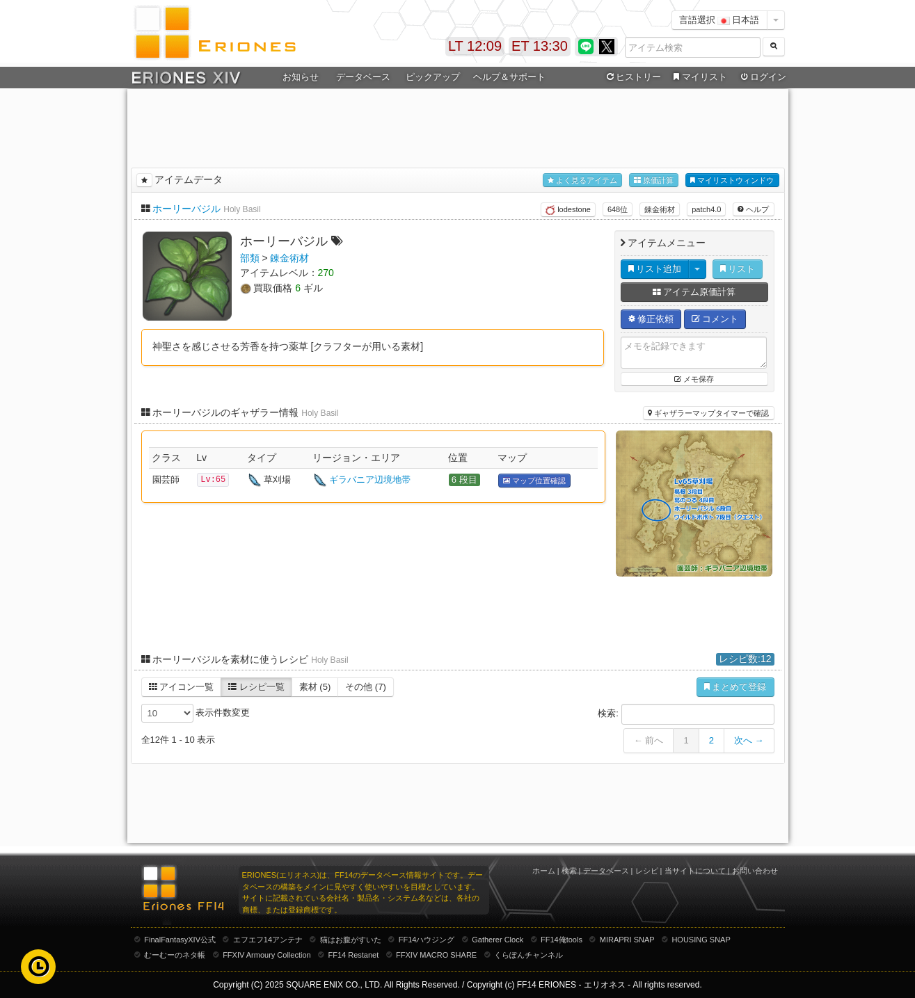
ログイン (762, 77)
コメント (715, 319)
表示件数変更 (195, 713)
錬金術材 (659, 209)
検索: (686, 714)
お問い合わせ (755, 871)
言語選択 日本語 (719, 20)
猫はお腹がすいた (350, 939)
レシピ (646, 871)
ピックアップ (433, 77)
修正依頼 (651, 319)
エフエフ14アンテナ (268, 939)
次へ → (749, 740)
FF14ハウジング (427, 939)
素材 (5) (315, 687)
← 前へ (649, 740)
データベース (363, 77)
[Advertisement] (458, 126)
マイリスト (699, 77)
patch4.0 (706, 209)
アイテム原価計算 (694, 292)
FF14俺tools (561, 939)
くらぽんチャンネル (528, 955)
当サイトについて (695, 871)
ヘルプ (753, 209)
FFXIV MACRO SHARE (436, 955)
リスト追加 (655, 269)
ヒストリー (633, 77)
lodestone (568, 210)
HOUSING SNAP (700, 939)
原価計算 (654, 180)
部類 (250, 258)
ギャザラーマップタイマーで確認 (708, 413)
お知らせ (301, 77)
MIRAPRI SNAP (627, 939)
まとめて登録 (735, 687)
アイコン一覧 (181, 687)
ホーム (543, 871)
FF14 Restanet (353, 955)
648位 (617, 209)
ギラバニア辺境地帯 (370, 479)
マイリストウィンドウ (732, 180)
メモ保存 (694, 379)
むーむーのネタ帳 (174, 955)
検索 (569, 871)
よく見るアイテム (582, 180)
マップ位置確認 (534, 480)
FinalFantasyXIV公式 (180, 939)
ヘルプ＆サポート (509, 77)
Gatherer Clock (497, 939)
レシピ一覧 (256, 687)
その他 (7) (365, 687)
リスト (738, 269)
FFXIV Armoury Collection (267, 955)
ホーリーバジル (186, 208)
